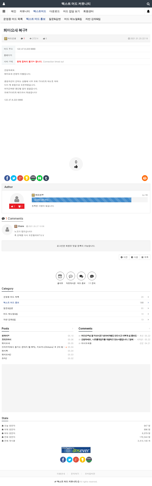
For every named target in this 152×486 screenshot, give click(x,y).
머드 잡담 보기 (71, 11)
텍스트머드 (39, 11)
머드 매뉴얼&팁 (73, 19)
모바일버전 (90, 473)
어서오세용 (85, 343)
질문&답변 (55, 19)
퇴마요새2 (6, 354)
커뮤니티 (25, 11)
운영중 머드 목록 (13, 19)
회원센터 (88, 11)
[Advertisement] (76, 131)
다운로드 (55, 11)
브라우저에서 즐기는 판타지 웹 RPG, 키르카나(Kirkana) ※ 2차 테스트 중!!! (37, 346)
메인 (13, 11)
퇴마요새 (6, 343)
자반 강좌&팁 (93, 19)
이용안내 (61, 473)
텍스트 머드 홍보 (35, 19)
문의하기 (75, 473)
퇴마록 (5, 350)
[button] (124, 257)
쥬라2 (4, 358)
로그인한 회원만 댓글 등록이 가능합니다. (76, 245)
